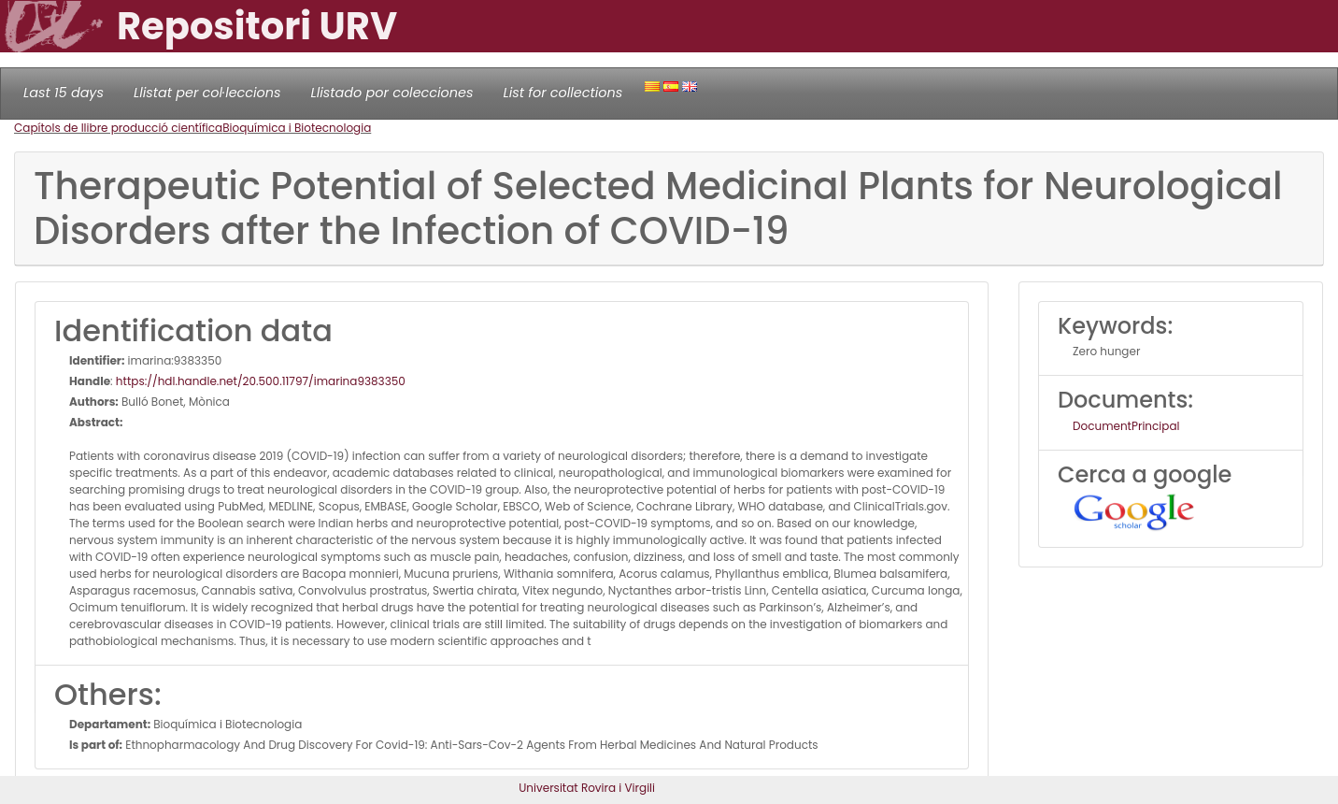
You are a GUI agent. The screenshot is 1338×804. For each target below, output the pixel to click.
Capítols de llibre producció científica (118, 128)
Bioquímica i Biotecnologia (296, 128)
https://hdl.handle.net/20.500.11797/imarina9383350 (261, 381)
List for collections (562, 92)
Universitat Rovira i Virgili (587, 788)
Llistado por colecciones (392, 92)
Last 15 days (63, 92)
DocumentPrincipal (1126, 426)
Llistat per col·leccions (207, 92)
